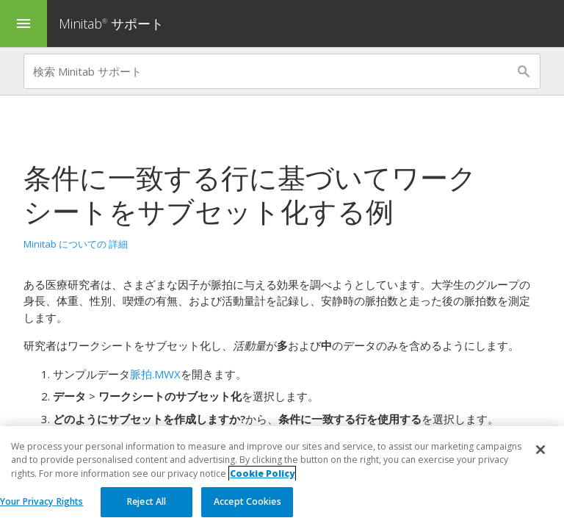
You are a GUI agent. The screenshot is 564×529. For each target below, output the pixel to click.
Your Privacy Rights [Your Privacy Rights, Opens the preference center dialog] (41, 502)
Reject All (146, 502)
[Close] (540, 450)
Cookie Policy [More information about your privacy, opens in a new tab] (262, 473)
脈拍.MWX (155, 374)
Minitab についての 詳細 (76, 244)
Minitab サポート (111, 23)
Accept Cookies (247, 502)
